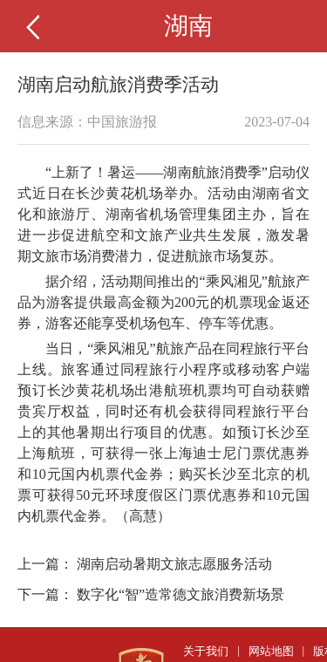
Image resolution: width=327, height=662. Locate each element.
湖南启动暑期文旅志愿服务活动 (174, 563)
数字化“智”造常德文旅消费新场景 (180, 594)
